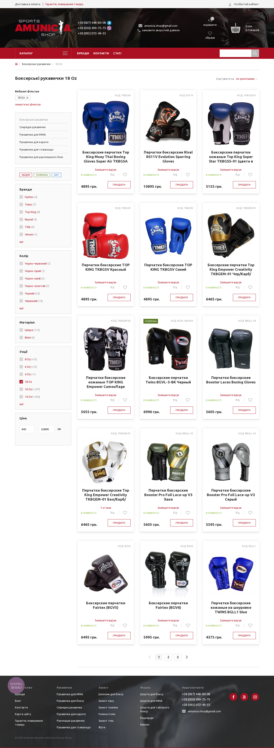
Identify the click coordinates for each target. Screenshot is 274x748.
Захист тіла (105, 720)
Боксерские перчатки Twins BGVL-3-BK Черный (168, 379)
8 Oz (31, 359)
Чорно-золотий (37, 286)
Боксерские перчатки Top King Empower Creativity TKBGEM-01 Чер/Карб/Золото (231, 269)
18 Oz (21, 97)
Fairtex (31, 197)
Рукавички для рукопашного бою (41, 156)
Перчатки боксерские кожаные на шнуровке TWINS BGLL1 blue (231, 607)
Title (29, 227)
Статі (117, 53)
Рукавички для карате (34, 141)
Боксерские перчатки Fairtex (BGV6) (168, 605)
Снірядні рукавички (69, 707)
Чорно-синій (35, 278)
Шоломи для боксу (110, 694)
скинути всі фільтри (28, 104)
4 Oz (30, 374)
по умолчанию (245, 78)
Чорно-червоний (38, 263)
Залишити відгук (105, 169)
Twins (30, 204)
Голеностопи (106, 714)
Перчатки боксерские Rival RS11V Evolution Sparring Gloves (168, 156)
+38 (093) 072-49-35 (92, 33)
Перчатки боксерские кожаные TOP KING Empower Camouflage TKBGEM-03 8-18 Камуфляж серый (105, 382)
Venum (31, 234)
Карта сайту (23, 714)
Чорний (32, 293)
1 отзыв (105, 507)
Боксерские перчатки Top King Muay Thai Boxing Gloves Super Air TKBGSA (105, 156)
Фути (101, 727)
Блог (18, 700)
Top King (32, 212)
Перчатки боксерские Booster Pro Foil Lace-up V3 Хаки (168, 494)
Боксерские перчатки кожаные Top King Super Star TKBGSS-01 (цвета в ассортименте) (231, 156)
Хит (56, 175)
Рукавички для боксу (70, 700)
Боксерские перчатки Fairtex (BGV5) (105, 605)
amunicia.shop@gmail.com (160, 25)
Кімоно (144, 724)
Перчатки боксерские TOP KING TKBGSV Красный (106, 267)
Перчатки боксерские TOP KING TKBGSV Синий (168, 267)
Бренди (83, 53)
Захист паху (106, 700)
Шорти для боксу (151, 694)
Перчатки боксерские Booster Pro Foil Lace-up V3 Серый (231, 494)
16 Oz (32, 389)
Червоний (34, 301)
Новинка (42, 175)
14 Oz (32, 397)
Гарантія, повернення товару (64, 4)
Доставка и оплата (27, 4)
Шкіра (32, 330)
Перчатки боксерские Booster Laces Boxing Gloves (231, 379)
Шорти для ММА (151, 700)
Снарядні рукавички (32, 127)
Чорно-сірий (35, 271)
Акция (26, 175)
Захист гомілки (108, 707)
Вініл (30, 337)
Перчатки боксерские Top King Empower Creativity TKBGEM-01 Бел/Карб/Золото (105, 494)
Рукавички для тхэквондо (36, 149)
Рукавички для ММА (32, 134)
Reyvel (31, 219)
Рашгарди (146, 717)
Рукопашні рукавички (71, 720)
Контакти (101, 53)
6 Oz (31, 367)
